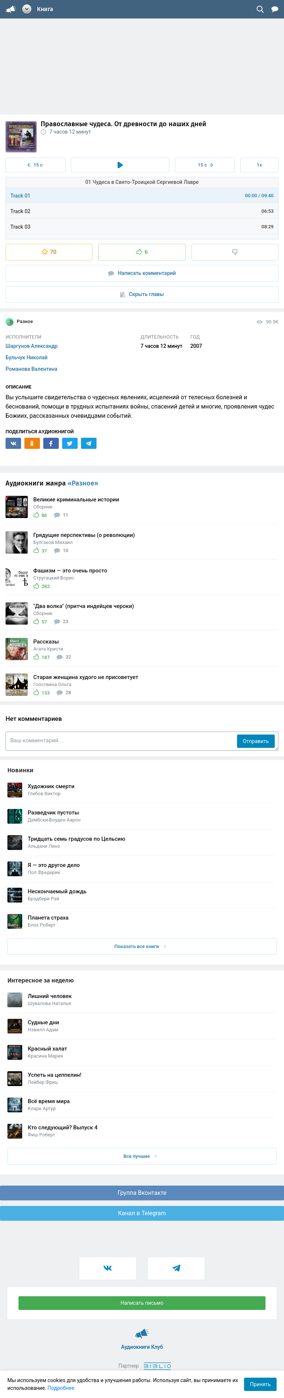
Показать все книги (140, 946)
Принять (260, 1384)
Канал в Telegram (142, 1213)
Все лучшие (140, 1156)
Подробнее (61, 1388)
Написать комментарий (142, 273)
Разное (19, 322)
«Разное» (83, 483)
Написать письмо (142, 1303)
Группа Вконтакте (142, 1192)
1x (259, 165)
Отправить (256, 741)
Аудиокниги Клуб (142, 1330)
